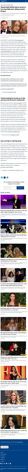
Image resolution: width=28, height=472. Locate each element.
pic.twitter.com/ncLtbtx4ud (7, 167)
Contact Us (2, 461)
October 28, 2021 (12, 92)
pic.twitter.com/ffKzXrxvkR (13, 131)
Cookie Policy (3, 457)
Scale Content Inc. (20, 442)
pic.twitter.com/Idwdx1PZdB (7, 89)
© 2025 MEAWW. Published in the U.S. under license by (9, 442)
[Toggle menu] (26, 1)
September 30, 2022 (15, 134)
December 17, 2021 (20, 170)
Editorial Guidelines (3, 454)
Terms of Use (2, 459)
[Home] (4, 1)
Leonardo (19, 103)
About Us (2, 452)
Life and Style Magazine (6, 51)
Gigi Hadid (19, 40)
